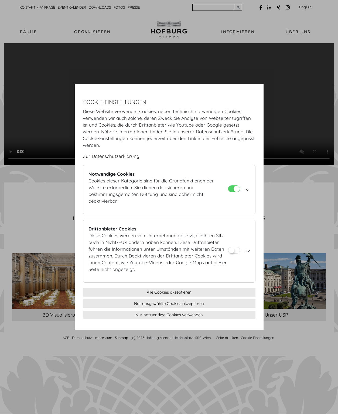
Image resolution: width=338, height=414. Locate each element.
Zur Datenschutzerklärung (111, 156)
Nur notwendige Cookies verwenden (169, 314)
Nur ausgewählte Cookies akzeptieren (169, 303)
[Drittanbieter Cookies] (234, 250)
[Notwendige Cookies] (234, 188)
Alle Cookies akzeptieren (169, 292)
